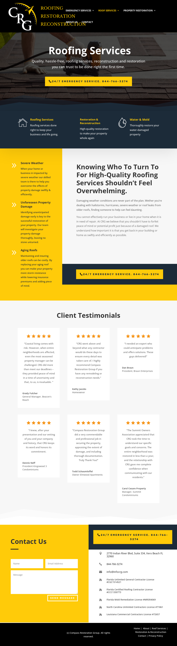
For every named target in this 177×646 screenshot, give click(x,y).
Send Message (62, 598)
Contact (87, 22)
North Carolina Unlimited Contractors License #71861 (135, 607)
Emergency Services (78, 10)
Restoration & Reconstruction (98, 121)
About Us (72, 22)
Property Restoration (138, 10)
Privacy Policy (156, 635)
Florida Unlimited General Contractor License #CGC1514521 (130, 581)
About (146, 628)
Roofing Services (48, 119)
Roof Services (107, 10)
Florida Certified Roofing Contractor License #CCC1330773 (130, 591)
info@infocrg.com (117, 572)
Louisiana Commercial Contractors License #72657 (133, 614)
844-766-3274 (114, 564)
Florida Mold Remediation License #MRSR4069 (131, 599)
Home (137, 628)
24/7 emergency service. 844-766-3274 (90, 81)
